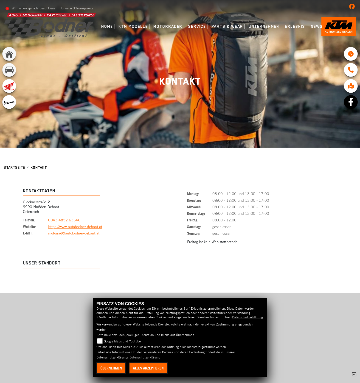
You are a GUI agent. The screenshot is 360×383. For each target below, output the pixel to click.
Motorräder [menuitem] (167, 26)
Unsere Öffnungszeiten (78, 8)
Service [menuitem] (197, 26)
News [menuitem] (317, 26)
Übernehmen (111, 368)
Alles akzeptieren (148, 368)
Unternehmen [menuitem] (264, 26)
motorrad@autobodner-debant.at (73, 233)
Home (107, 26)
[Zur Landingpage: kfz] (9, 70)
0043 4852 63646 (64, 220)
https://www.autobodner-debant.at (75, 227)
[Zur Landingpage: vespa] (9, 102)
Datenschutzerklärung (247, 317)
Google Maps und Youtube (122, 341)
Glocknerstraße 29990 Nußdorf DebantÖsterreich (41, 207)
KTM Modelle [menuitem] (133, 26)
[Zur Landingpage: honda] (9, 86)
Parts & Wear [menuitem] (227, 26)
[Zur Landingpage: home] (9, 54)
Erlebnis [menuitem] (295, 26)
